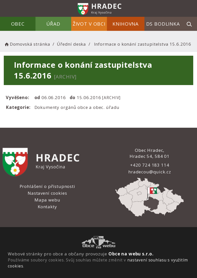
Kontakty (47, 207)
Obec (18, 24)
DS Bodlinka (163, 24)
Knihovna (125, 24)
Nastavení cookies (47, 193)
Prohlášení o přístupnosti (47, 186)
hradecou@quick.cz (149, 172)
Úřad (53, 24)
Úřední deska (71, 44)
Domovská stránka (27, 44)
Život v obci (89, 24)
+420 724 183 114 (149, 165)
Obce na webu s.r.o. (131, 254)
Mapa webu (47, 200)
